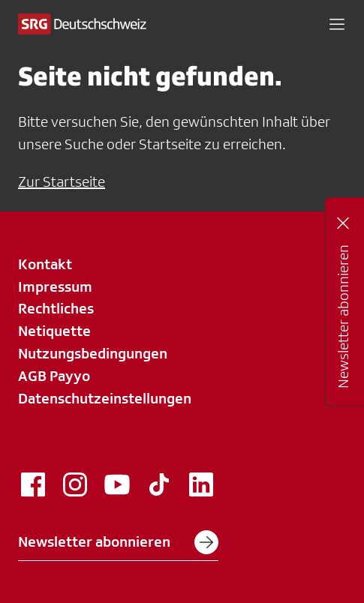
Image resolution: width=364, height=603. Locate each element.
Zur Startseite (61, 181)
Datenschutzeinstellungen (104, 398)
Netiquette (54, 330)
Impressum (55, 286)
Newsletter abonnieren (118, 542)
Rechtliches (56, 308)
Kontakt (45, 264)
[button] (337, 24)
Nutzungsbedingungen (92, 353)
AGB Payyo (54, 376)
